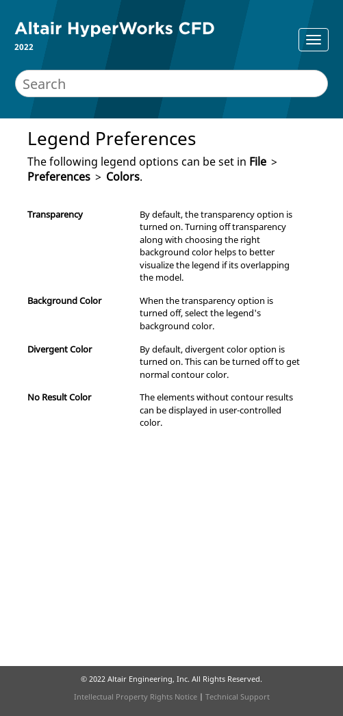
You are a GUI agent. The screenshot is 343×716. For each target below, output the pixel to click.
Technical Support (237, 696)
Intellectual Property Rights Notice (135, 696)
